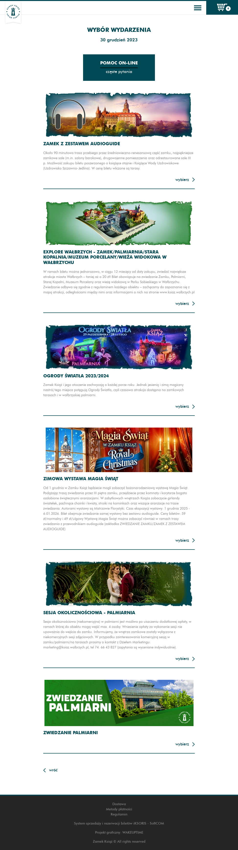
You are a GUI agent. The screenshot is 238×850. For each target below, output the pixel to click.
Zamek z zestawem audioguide (81, 143)
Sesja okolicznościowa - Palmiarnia (89, 612)
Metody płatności (119, 809)
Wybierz (182, 179)
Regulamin (119, 814)
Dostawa (119, 804)
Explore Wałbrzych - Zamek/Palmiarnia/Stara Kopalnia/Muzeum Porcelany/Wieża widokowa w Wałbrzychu (104, 257)
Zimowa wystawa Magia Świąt (80, 478)
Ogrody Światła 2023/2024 (76, 376)
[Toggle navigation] (197, 7)
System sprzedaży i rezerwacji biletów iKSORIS (110, 823)
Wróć (53, 770)
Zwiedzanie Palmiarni (70, 732)
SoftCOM (157, 823)
